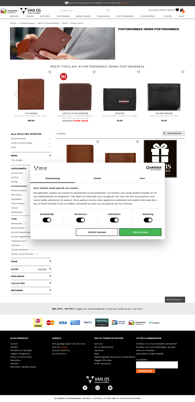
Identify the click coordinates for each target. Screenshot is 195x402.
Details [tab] (97, 178)
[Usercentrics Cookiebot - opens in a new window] (148, 168)
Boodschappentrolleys (24, 236)
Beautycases (19, 228)
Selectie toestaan (97, 232)
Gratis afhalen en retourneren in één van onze (97, 3)
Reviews (14, 363)
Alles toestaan (140, 232)
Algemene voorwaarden (67, 398)
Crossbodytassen (23, 249)
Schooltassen (18, 203)
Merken (14, 16)
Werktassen (83, 16)
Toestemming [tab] (52, 178)
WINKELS (56, 338)
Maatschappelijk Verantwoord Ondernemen (114, 357)
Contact (14, 344)
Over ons (98, 344)
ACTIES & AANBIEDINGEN (148, 338)
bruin (64, 23)
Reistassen (63, 16)
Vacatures (99, 350)
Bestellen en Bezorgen (21, 350)
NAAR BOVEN (175, 299)
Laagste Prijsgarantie (20, 354)
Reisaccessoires (19, 190)
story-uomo (77, 23)
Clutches (17, 245)
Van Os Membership (103, 347)
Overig (168, 16)
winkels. (64, 347)
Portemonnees (125, 16)
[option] (97, 3)
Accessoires (148, 16)
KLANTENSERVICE (19, 338)
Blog (96, 354)
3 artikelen (61, 133)
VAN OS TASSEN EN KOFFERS (108, 338)
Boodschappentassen (23, 232)
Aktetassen (19, 223)
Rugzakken (103, 16)
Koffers (45, 16)
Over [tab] (142, 178)
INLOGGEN (154, 10)
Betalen (14, 347)
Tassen (29, 16)
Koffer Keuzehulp (102, 363)
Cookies (97, 398)
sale (181, 16)
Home (13, 23)
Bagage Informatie (103, 360)
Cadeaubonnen (20, 241)
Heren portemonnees (48, 23)
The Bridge (18, 160)
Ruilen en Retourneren (21, 357)
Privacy (87, 398)
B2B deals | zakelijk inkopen (23, 367)
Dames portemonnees (25, 254)
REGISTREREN (167, 10)
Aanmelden (145, 371)
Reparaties (15, 360)
